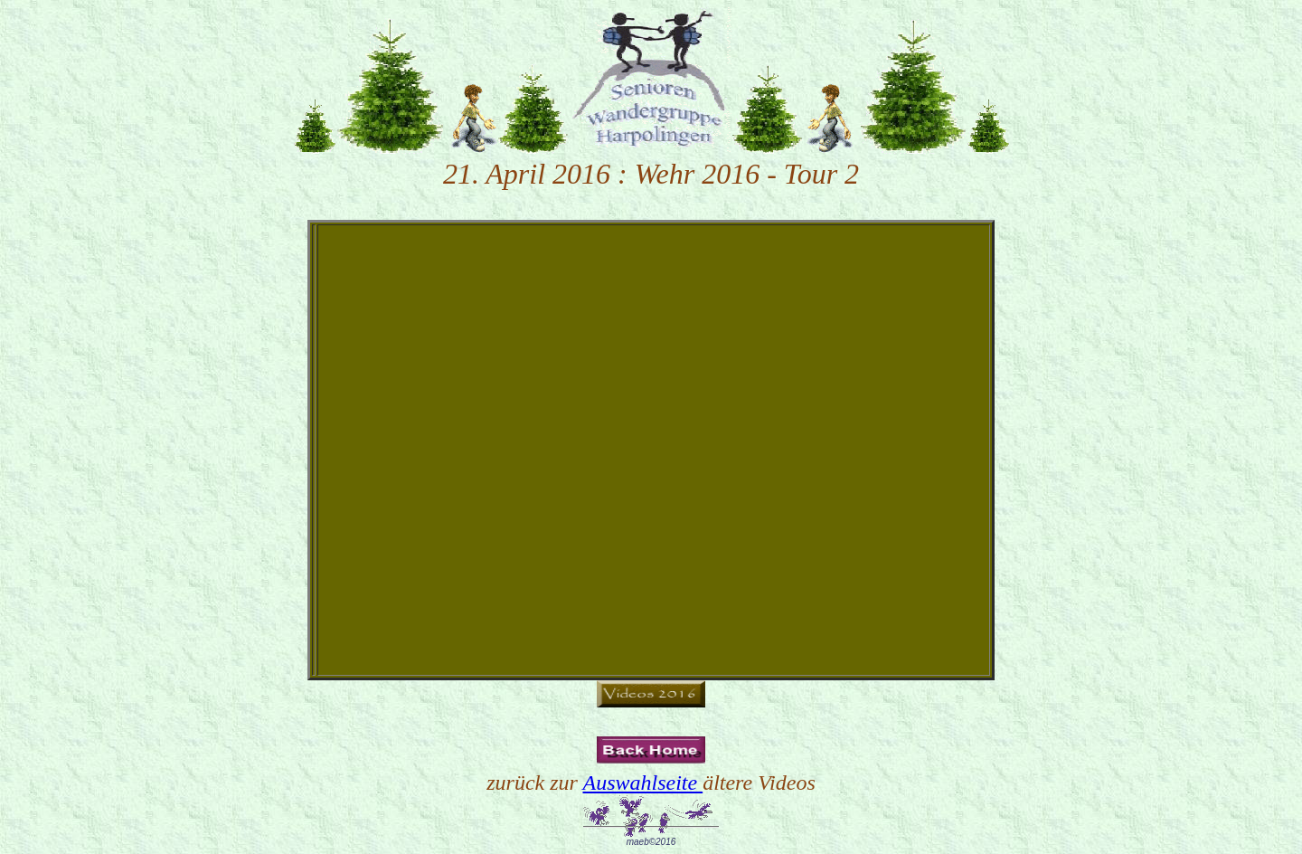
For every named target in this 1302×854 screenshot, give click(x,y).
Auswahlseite (642, 782)
